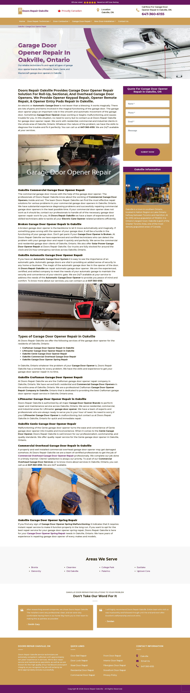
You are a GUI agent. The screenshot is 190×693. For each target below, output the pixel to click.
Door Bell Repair (79, 656)
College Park (108, 567)
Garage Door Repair (81, 21)
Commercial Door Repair (83, 675)
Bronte (34, 567)
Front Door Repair (112, 656)
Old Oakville (72, 571)
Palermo (106, 571)
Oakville (21, 26)
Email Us (145, 661)
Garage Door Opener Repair (36, 26)
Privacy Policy (110, 675)
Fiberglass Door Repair (114, 665)
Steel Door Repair (79, 665)
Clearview (71, 567)
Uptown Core (143, 571)
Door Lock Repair (79, 660)
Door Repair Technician (38, 21)
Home (22, 21)
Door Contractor (60, 21)
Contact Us (123, 21)
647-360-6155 (153, 14)
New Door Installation (104, 21)
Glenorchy (36, 571)
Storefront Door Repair (114, 670)
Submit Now (147, 152)
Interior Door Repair (113, 660)
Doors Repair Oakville (93, 689)
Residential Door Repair (82, 670)
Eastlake (141, 567)
